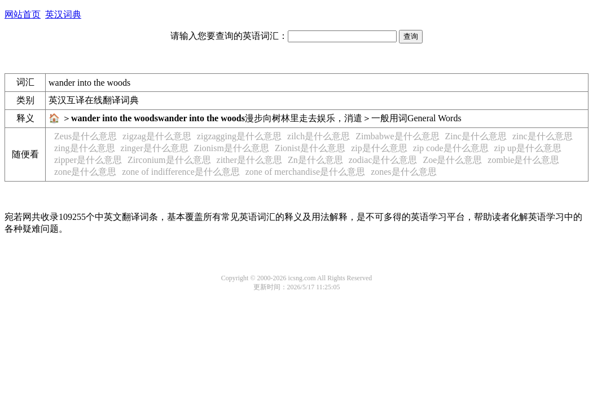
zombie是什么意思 (523, 160)
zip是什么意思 (379, 148)
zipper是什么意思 (88, 160)
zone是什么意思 (85, 171)
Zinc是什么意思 (476, 136)
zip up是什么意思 (528, 148)
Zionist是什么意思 (310, 148)
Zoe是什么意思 (452, 160)
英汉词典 (63, 14)
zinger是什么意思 (154, 148)
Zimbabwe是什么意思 (397, 136)
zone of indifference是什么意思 (181, 171)
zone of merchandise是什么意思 (305, 171)
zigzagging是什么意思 (239, 136)
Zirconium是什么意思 (169, 160)
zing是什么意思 (84, 148)
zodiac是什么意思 (383, 160)
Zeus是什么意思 (85, 136)
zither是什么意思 (249, 160)
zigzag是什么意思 (156, 136)
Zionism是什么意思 (231, 148)
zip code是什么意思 (451, 148)
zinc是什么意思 (542, 136)
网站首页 (23, 14)
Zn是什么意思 (315, 160)
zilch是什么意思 (318, 136)
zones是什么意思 (403, 171)
